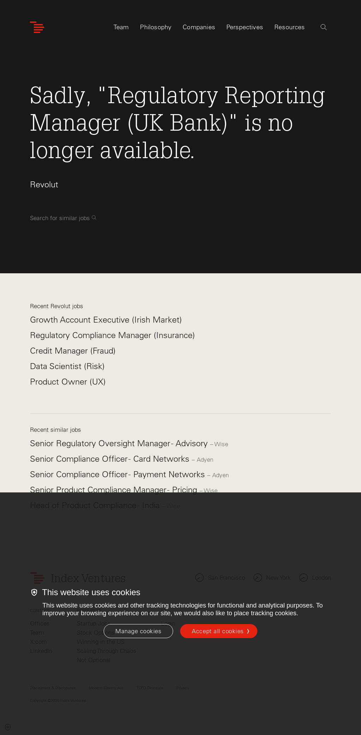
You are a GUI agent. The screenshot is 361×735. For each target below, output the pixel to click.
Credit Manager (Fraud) (73, 350)
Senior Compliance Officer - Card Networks (111, 459)
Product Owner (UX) (68, 381)
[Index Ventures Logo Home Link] (37, 27)
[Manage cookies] (138, 631)
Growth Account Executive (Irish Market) (106, 319)
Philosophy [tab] (155, 27)
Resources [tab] (289, 27)
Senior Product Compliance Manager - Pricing (115, 490)
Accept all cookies (218, 631)
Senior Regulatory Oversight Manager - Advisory (120, 443)
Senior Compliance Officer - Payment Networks (118, 474)
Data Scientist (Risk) (67, 366)
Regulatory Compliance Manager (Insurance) (112, 335)
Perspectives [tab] (244, 27)
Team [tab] (121, 27)
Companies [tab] (199, 27)
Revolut (44, 184)
